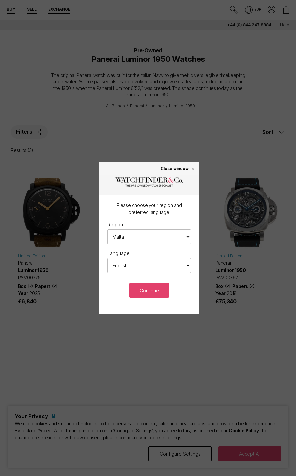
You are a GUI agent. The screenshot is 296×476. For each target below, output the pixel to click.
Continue (149, 290)
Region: (115, 224)
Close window (178, 168)
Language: (119, 253)
